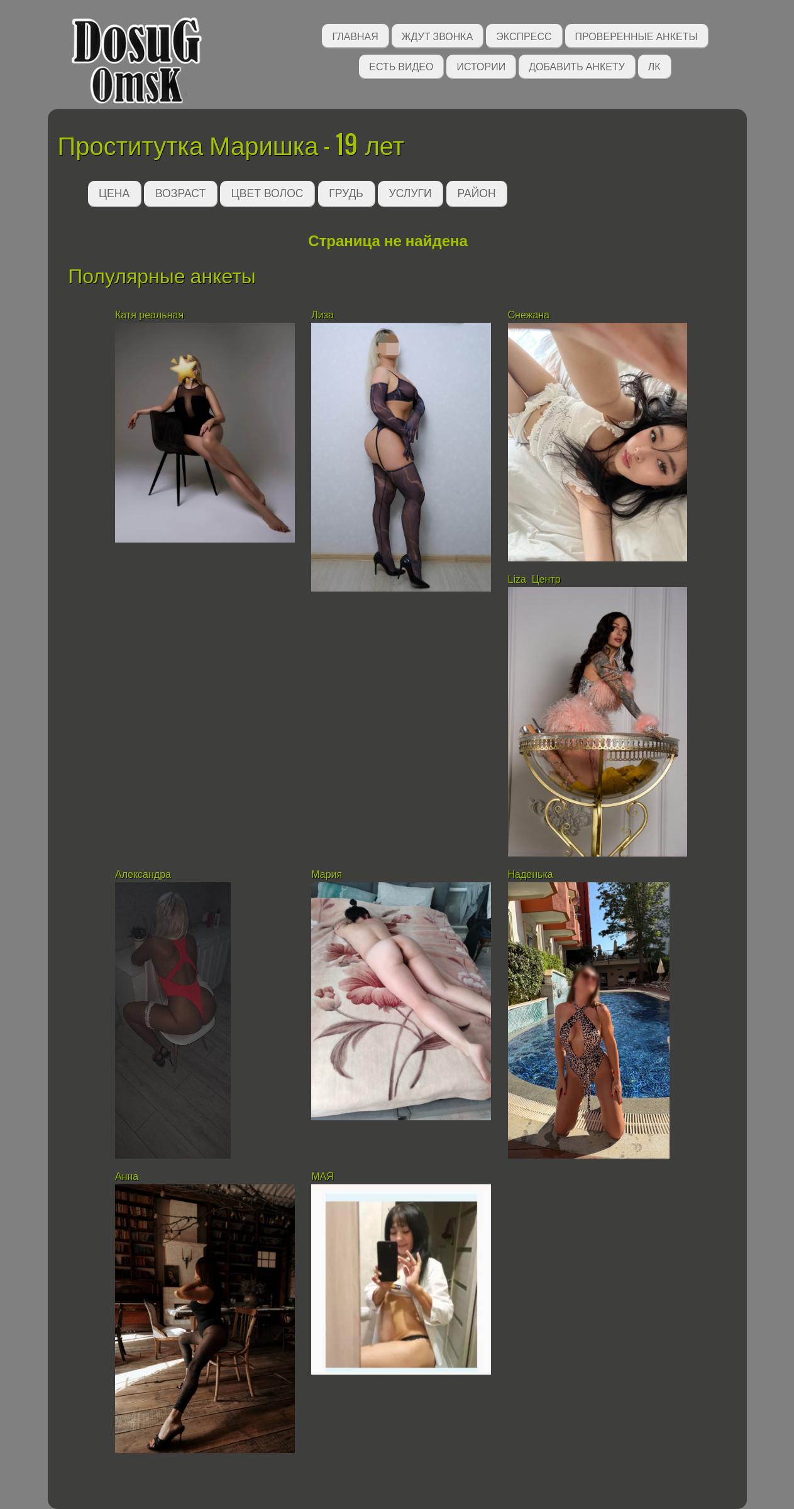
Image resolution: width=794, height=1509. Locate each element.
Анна (126, 1176)
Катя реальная (149, 315)
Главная (355, 35)
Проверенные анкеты (636, 35)
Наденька (530, 874)
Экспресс (523, 35)
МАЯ (323, 1176)
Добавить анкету (577, 65)
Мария (326, 874)
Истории (480, 65)
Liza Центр (534, 579)
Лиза (322, 315)
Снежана (530, 315)
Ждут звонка (437, 35)
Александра (143, 874)
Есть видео (401, 65)
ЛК (654, 65)
